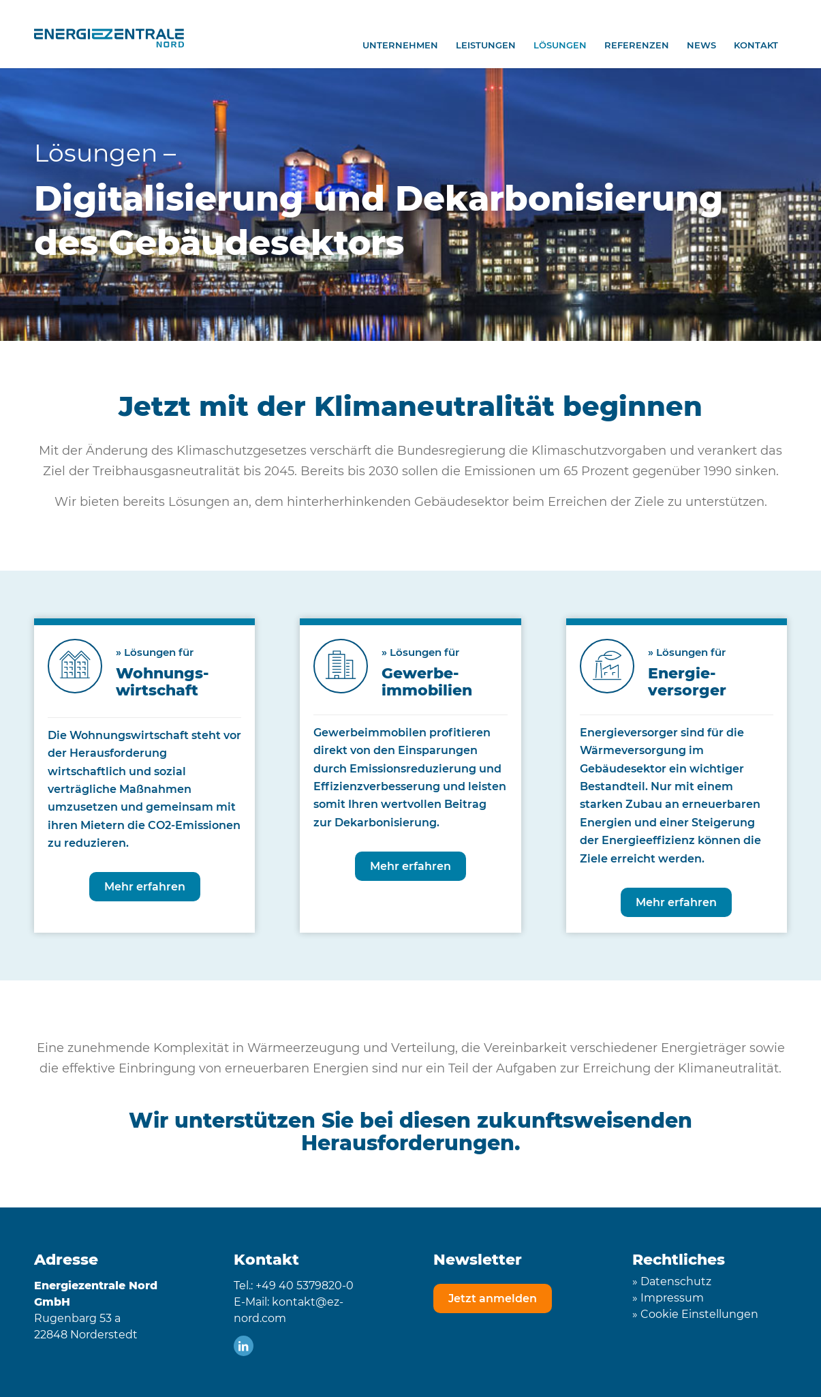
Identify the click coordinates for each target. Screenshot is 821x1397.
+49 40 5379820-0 (304, 1285)
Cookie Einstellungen (699, 1314)
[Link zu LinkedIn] (243, 1346)
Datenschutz (675, 1281)
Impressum (672, 1297)
